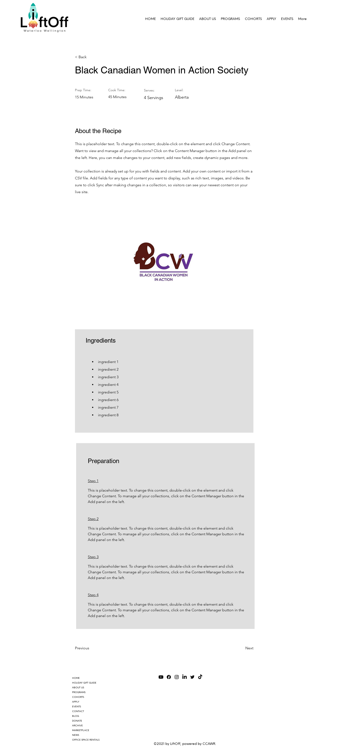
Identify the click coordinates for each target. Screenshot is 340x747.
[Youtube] (161, 677)
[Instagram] (176, 677)
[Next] (241, 648)
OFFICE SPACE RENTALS (85, 739)
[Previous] (90, 648)
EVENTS (76, 706)
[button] (230, 19)
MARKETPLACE (80, 730)
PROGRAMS (78, 692)
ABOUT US (78, 687)
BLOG (75, 716)
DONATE (77, 720)
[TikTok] (200, 677)
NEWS (75, 735)
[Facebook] (169, 677)
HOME (76, 678)
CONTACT (78, 711)
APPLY (75, 701)
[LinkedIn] (184, 677)
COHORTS (78, 697)
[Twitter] (192, 677)
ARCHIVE (77, 725)
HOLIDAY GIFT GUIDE (84, 682)
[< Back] (90, 57)
